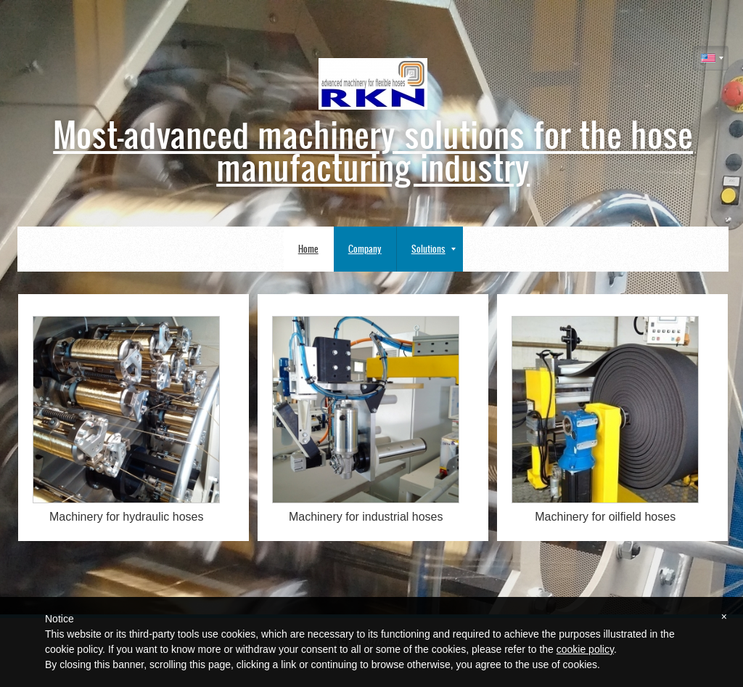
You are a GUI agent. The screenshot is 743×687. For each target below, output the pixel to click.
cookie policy (585, 649)
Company (365, 249)
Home (308, 249)
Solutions (433, 249)
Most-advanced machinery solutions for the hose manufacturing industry (373, 149)
